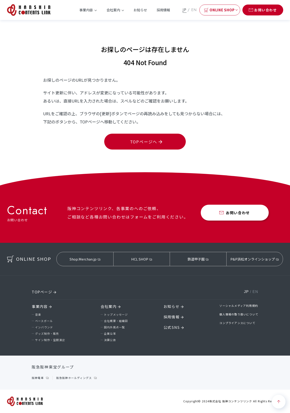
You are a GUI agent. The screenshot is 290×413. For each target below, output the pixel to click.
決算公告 (110, 340)
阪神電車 (38, 378)
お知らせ (140, 9)
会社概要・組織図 (116, 321)
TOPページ (44, 292)
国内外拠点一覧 (114, 327)
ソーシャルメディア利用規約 (238, 305)
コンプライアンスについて (237, 323)
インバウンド (44, 327)
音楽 (38, 314)
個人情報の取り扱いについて (238, 314)
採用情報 (163, 9)
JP (184, 9)
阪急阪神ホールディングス (74, 378)
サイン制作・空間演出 (50, 340)
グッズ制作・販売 (47, 333)
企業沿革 (110, 333)
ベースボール (44, 321)
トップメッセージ (116, 314)
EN (194, 9)
